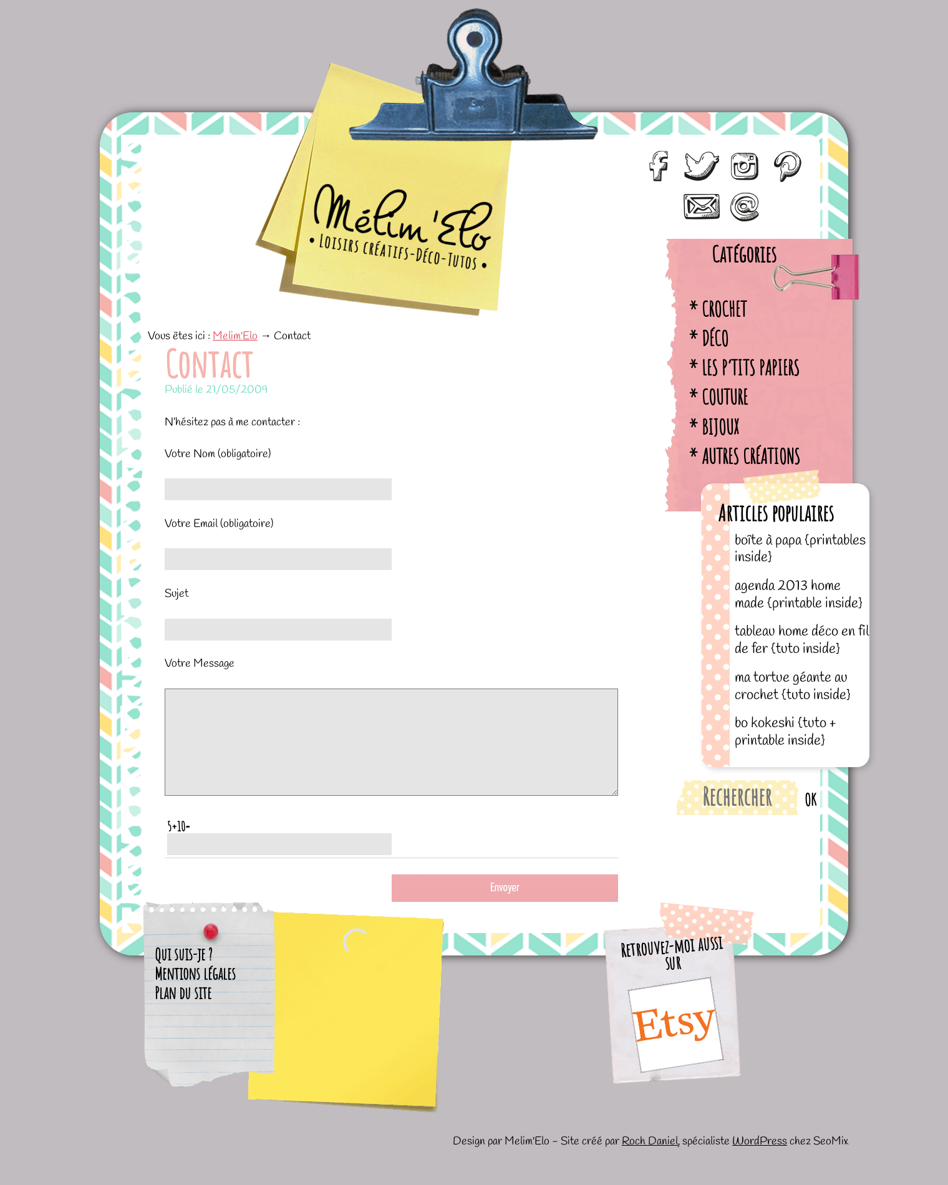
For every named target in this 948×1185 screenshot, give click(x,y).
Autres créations (751, 456)
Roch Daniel (650, 1160)
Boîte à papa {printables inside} (800, 549)
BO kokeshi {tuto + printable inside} (785, 731)
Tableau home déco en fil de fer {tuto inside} (802, 640)
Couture (725, 397)
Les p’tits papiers (751, 367)
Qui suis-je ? (184, 973)
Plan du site (183, 1011)
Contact (209, 363)
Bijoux (720, 427)
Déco (715, 338)
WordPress (759, 1160)
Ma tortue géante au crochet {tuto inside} (793, 686)
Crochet (724, 309)
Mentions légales (195, 992)
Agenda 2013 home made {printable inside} (799, 594)
